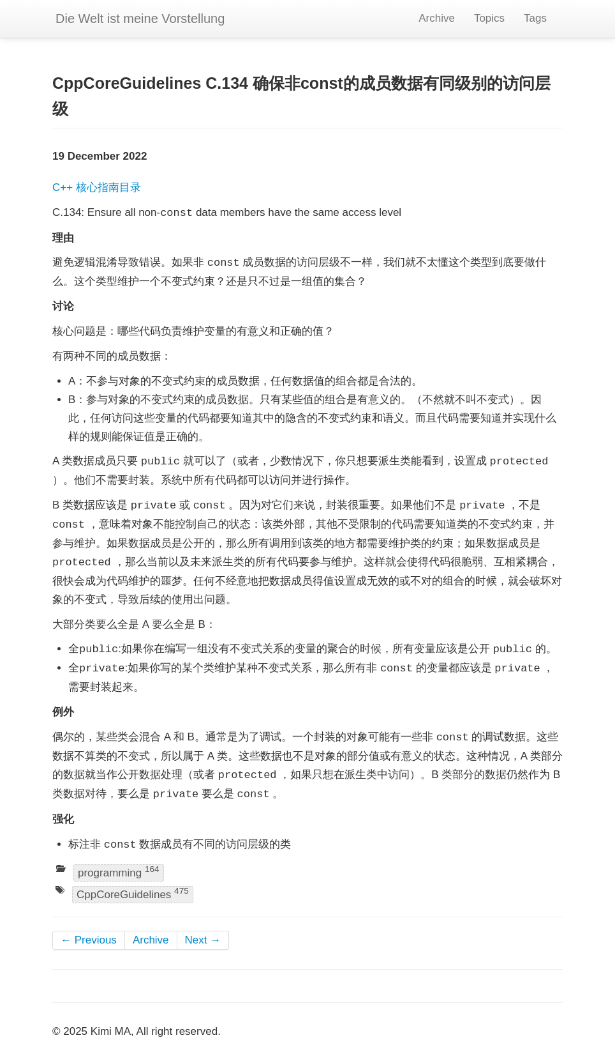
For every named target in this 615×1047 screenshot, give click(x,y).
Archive (437, 18)
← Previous (89, 940)
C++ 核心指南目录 (96, 187)
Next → (203, 940)
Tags (535, 18)
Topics (489, 18)
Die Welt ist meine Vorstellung (140, 18)
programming (118, 871)
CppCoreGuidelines (133, 893)
